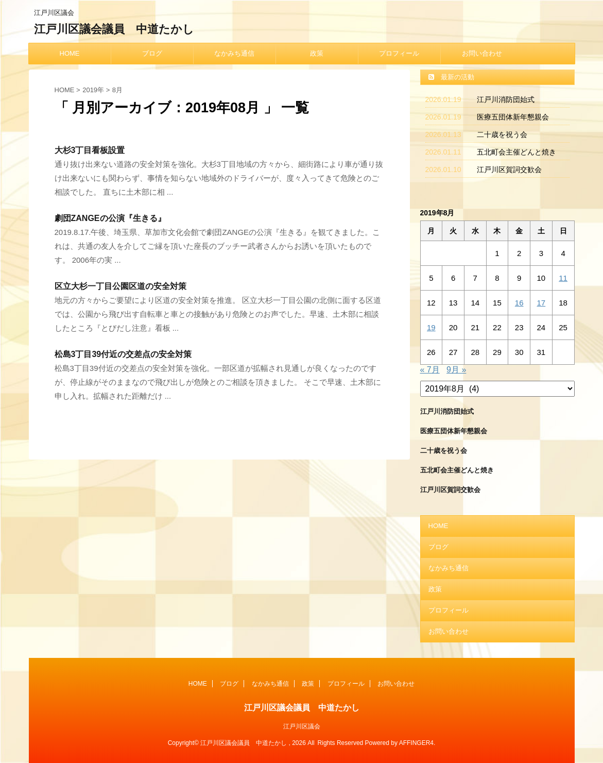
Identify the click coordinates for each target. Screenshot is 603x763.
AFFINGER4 (416, 743)
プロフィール (399, 53)
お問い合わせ (482, 53)
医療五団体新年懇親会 (513, 117)
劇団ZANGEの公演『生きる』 (110, 218)
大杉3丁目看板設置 (90, 150)
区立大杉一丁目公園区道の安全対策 (120, 286)
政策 (316, 53)
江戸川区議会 (301, 726)
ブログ (152, 53)
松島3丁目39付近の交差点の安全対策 (123, 354)
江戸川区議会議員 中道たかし (114, 29)
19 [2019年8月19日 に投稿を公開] (431, 327)
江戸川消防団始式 (506, 99)
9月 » (456, 369)
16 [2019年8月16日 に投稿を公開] (519, 302)
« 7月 (430, 369)
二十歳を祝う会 (502, 134)
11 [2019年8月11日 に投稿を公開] (563, 278)
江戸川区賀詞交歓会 (509, 169)
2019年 (93, 90)
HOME (70, 53)
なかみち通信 (234, 53)
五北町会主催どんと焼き (516, 152)
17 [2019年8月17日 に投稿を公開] (541, 302)
